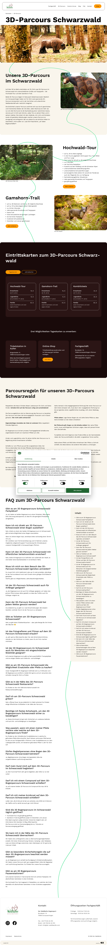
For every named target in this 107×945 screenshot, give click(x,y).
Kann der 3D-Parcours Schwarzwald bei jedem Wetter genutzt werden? (86, 549)
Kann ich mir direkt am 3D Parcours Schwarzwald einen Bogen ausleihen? (85, 524)
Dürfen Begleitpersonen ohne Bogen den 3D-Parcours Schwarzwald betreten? (85, 611)
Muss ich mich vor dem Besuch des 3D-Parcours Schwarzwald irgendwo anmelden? (86, 537)
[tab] (13, 272)
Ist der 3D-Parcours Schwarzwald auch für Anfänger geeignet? (83, 543)
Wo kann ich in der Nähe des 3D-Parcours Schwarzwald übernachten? (85, 641)
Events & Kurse (71, 6)
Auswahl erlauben (53, 490)
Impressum (9, 936)
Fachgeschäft (52, 6)
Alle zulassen (78, 490)
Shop (97, 6)
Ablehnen (29, 490)
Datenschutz (17, 936)
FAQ (84, 6)
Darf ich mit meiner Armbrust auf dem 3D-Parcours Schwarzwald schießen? (85, 630)
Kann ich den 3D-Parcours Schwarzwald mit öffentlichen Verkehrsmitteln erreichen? (86, 530)
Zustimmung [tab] (28, 459)
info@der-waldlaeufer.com (51, 925)
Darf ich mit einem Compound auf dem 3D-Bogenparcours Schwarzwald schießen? (86, 624)
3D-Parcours (61, 6)
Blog (79, 6)
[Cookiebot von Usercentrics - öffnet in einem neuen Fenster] (82, 453)
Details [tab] (53, 459)
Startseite (8, 13)
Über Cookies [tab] (78, 459)
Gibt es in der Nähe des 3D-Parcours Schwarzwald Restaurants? (85, 584)
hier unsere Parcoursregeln (40, 864)
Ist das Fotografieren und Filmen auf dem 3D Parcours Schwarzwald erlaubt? (85, 560)
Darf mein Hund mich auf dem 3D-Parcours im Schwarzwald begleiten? (86, 618)
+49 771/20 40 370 (47, 921)
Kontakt (89, 6)
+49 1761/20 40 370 (49, 923)
